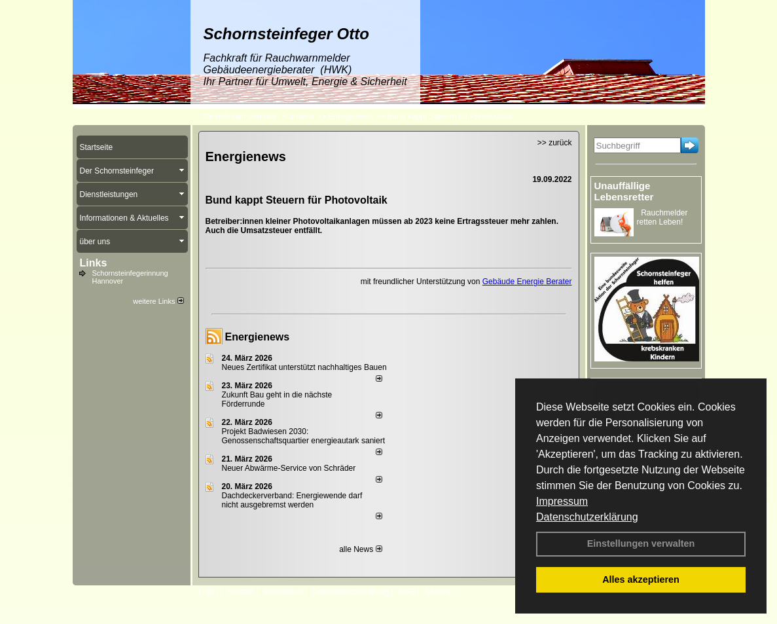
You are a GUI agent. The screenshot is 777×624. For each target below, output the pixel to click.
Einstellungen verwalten (641, 543)
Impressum (562, 501)
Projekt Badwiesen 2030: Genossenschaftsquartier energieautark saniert (303, 436)
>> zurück (554, 142)
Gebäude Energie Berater (527, 281)
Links (93, 262)
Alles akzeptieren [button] (640, 579)
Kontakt (241, 591)
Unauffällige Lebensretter (624, 191)
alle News (360, 549)
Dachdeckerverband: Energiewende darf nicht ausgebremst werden (292, 500)
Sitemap (439, 591)
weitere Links (158, 301)
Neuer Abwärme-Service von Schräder (289, 468)
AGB (407, 591)
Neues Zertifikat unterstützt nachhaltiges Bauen (304, 367)
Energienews (257, 336)
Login (208, 591)
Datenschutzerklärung (587, 517)
